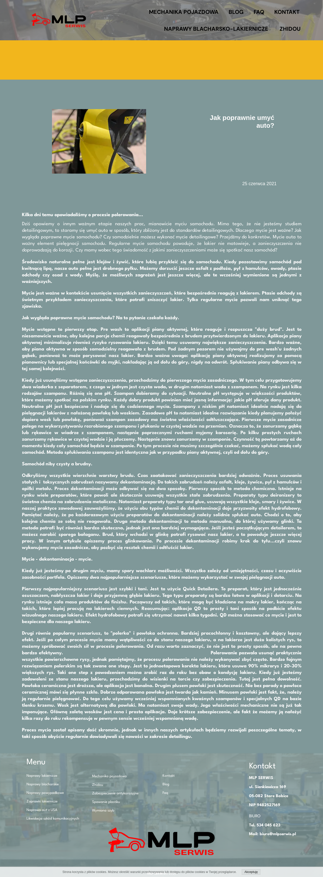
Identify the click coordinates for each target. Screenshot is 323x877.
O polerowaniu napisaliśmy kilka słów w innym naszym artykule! (137, 653)
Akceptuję (251, 872)
